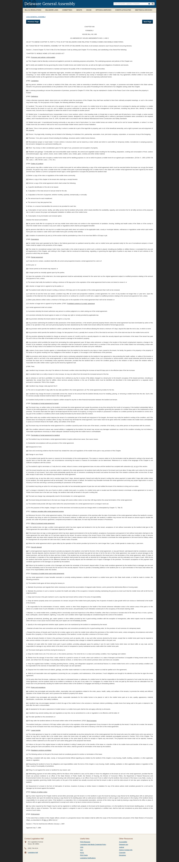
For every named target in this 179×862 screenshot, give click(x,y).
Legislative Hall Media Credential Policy (93, 844)
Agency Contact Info (125, 850)
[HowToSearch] (149, 3)
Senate (79, 10)
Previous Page (33, 22)
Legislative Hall (33, 852)
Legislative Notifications (88, 858)
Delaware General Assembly (49, 3)
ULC (81, 850)
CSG (81, 847)
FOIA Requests (85, 842)
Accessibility (123, 842)
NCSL (82, 852)
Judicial (121, 847)
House (88, 10)
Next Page (147, 22)
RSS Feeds (84, 855)
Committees (67, 10)
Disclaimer (122, 855)
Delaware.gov (123, 844)
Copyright (122, 852)
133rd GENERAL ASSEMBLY (36, 17)
